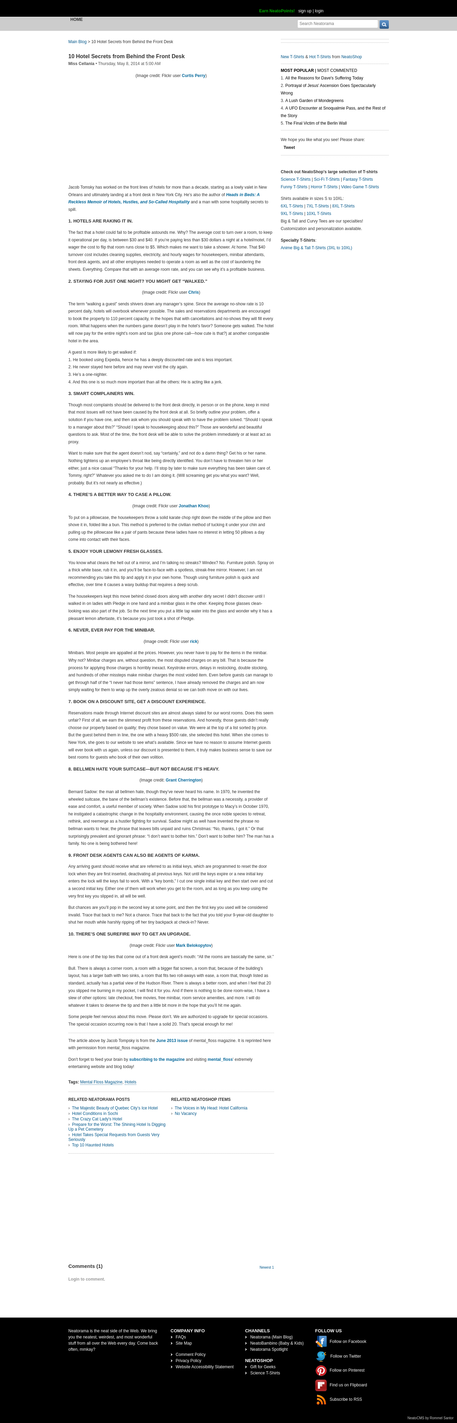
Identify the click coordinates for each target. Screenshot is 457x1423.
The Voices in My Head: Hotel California (211, 1108)
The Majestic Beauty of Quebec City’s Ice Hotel (115, 1108)
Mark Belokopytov (193, 945)
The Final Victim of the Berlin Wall (316, 123)
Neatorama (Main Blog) (271, 1337)
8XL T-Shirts (343, 206)
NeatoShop (351, 56)
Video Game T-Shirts (360, 187)
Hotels (130, 1082)
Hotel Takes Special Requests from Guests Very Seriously (114, 1137)
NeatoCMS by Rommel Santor (431, 1418)
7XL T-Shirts (318, 206)
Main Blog (78, 41)
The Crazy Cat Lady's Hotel (97, 1119)
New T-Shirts (292, 56)
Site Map (184, 1343)
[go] (384, 24)
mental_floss (220, 1059)
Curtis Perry (194, 75)
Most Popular (297, 70)
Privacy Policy (188, 1360)
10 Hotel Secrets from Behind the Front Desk (127, 56)
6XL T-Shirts (292, 206)
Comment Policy (191, 1354)
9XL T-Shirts (292, 213)
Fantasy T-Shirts (358, 179)
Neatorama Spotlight (268, 1349)
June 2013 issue (171, 1040)
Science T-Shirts (296, 179)
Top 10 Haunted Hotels (93, 1145)
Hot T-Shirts (320, 56)
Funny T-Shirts (294, 187)
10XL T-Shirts (319, 213)
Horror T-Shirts (324, 187)
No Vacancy (186, 1113)
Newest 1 (267, 1267)
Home (77, 19)
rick (193, 641)
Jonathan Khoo (194, 506)
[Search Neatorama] (338, 23)
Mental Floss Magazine (101, 1082)
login (319, 11)
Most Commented (337, 70)
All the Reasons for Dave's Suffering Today (324, 78)
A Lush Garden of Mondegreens (314, 100)
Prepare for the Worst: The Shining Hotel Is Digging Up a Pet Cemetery (117, 1127)
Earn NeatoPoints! (277, 11)
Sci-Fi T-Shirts (326, 179)
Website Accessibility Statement (205, 1366)
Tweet (289, 147)
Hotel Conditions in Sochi (95, 1113)
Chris (193, 292)
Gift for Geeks (262, 1366)
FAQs (181, 1337)
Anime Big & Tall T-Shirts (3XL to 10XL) (317, 247)
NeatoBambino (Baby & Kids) (277, 1343)
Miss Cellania (82, 63)
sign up (305, 11)
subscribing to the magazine (157, 1059)
